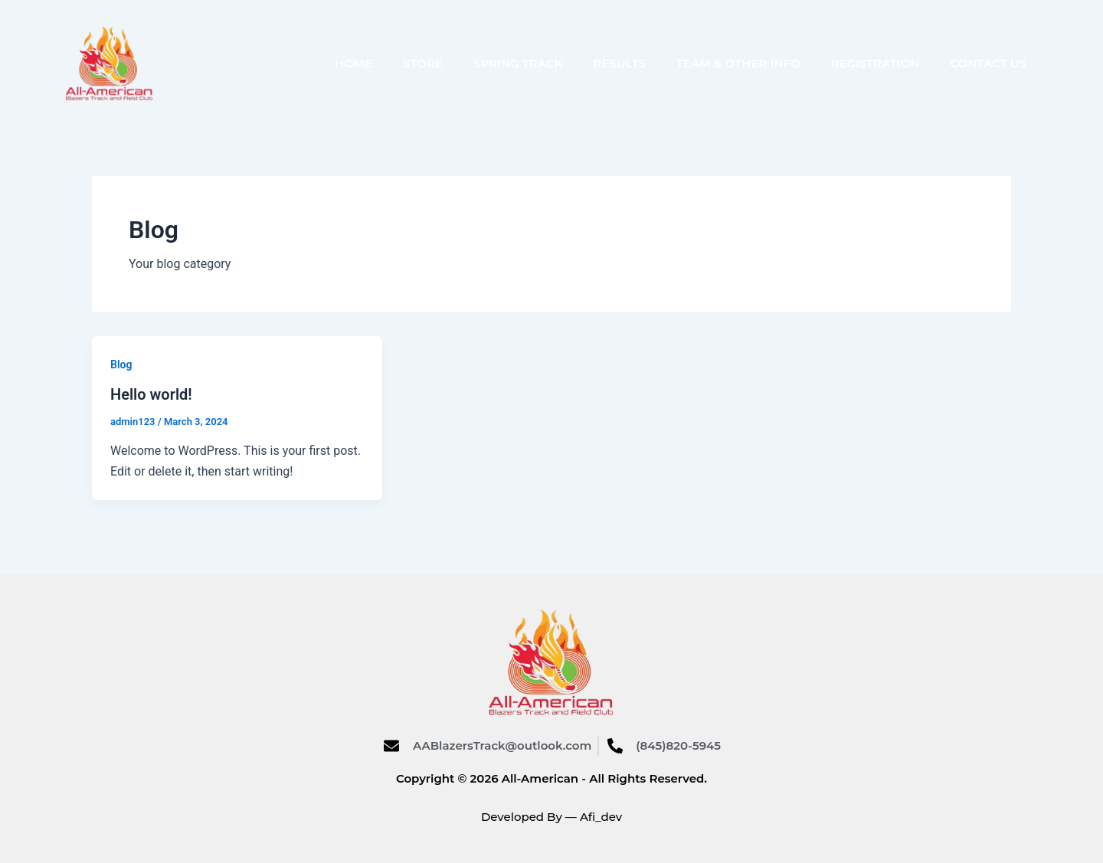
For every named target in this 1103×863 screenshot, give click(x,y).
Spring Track (518, 63)
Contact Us (988, 63)
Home (353, 63)
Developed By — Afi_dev (551, 816)
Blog (121, 364)
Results (620, 63)
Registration (874, 63)
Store (423, 63)
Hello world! (151, 394)
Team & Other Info (738, 63)
